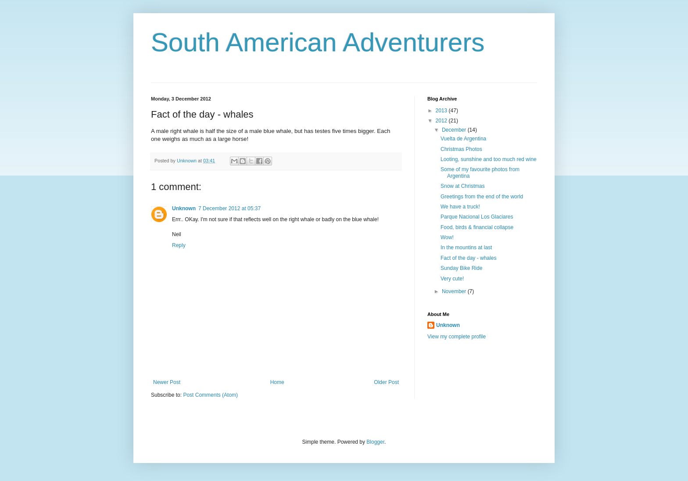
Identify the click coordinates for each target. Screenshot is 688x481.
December (455, 130)
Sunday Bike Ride (461, 268)
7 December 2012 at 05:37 (229, 208)
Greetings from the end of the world (482, 197)
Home (277, 382)
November (455, 291)
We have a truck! (460, 207)
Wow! (447, 237)
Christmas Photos (461, 149)
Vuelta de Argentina (463, 139)
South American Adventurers (317, 42)
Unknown (184, 208)
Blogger (375, 442)
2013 (442, 111)
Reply (179, 245)
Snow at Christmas (463, 186)
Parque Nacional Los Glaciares (477, 217)
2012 (442, 121)
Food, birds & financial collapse (477, 227)
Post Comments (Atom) (210, 395)
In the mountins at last (466, 247)
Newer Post (166, 382)
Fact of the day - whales (468, 258)
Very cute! (452, 279)
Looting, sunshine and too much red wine (489, 159)
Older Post (386, 382)
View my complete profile (456, 337)
